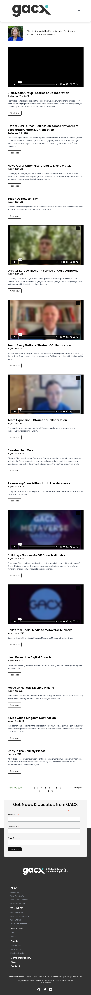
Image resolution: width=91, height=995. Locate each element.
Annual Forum (15, 945)
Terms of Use (31, 977)
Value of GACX (15, 920)
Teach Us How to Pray (23, 198)
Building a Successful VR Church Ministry (36, 555)
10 (39, 791)
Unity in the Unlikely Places (26, 751)
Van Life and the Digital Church (29, 657)
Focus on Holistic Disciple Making (31, 687)
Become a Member (17, 903)
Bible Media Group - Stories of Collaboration (38, 93)
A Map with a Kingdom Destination (32, 718)
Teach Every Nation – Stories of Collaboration (39, 345)
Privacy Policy (44, 977)
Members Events (17, 953)
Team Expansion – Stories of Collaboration (37, 420)
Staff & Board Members (19, 900)
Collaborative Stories (18, 924)
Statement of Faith (16, 977)
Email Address (15, 838)
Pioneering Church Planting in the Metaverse (39, 483)
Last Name (13, 826)
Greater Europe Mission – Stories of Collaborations (43, 270)
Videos (13, 936)
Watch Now (14, 113)
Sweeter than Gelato (22, 450)
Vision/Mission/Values (18, 896)
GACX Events (15, 949)
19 (52, 791)
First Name (13, 814)
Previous (15, 787)
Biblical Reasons (16, 912)
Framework (14, 892)
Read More (14, 152)
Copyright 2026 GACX (73, 977)
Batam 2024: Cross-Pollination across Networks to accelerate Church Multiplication (43, 128)
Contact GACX (56, 977)
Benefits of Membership (19, 916)
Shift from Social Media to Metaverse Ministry (40, 630)
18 (48, 791)
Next (78, 787)
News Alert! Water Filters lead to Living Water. (39, 165)
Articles (13, 933)
